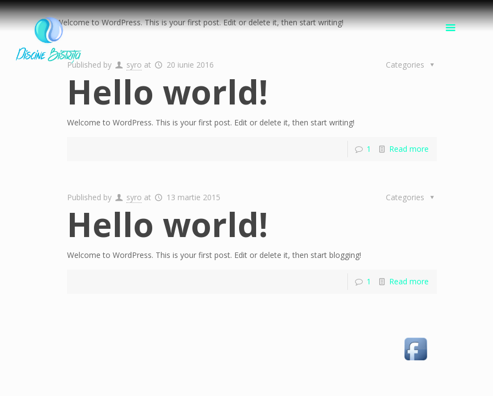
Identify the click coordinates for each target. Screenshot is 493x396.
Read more (409, 149)
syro (134, 64)
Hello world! (167, 91)
